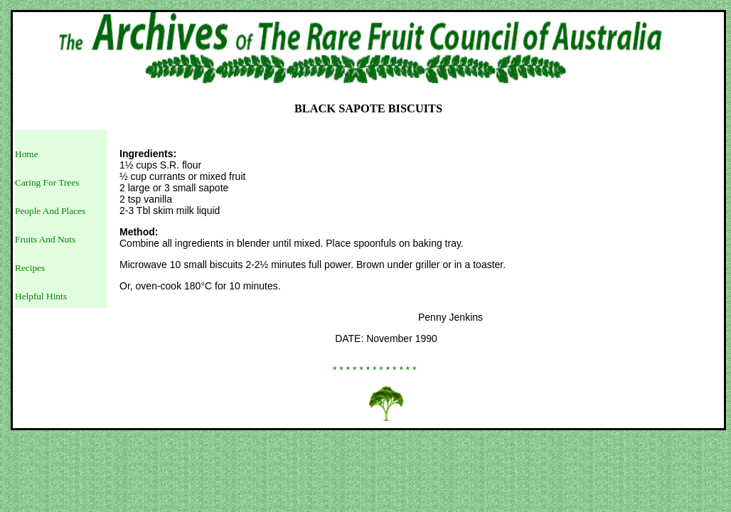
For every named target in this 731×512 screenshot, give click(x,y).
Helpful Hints (41, 296)
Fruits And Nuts (45, 239)
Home (26, 154)
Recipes (30, 267)
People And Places (50, 211)
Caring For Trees (47, 182)
